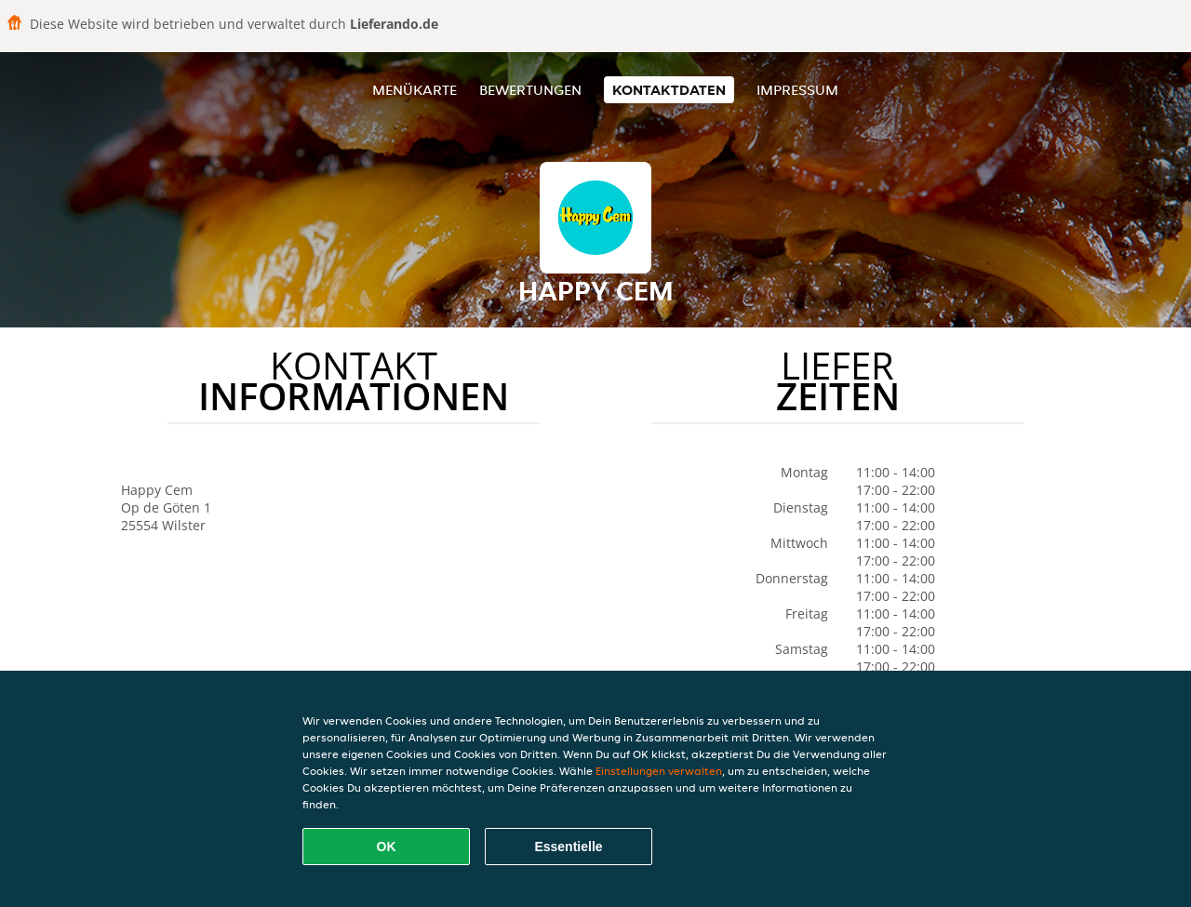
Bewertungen (530, 90)
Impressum (797, 90)
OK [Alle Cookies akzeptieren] (386, 846)
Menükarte (414, 90)
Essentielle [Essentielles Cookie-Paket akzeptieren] (568, 846)
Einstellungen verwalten (659, 771)
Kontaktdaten (669, 90)
